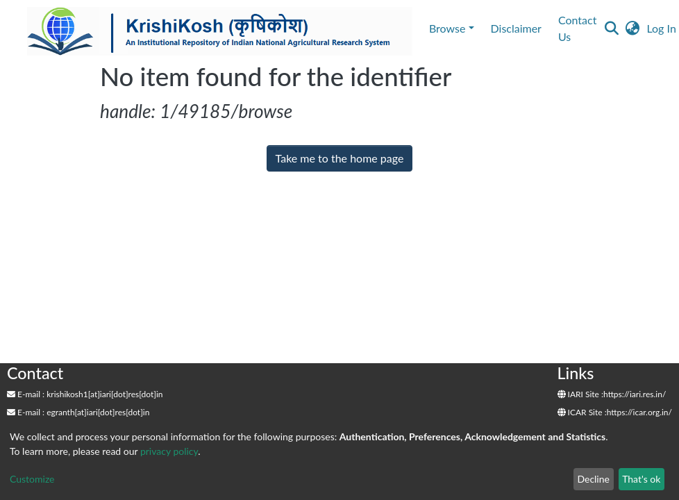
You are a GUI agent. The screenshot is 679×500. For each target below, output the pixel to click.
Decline (593, 479)
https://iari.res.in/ (634, 394)
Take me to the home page (340, 158)
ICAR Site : (582, 412)
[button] (632, 28)
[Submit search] (611, 28)
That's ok (641, 479)
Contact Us (577, 28)
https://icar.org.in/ (639, 412)
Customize (32, 479)
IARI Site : (581, 394)
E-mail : (25, 394)
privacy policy (169, 451)
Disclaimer (516, 28)
